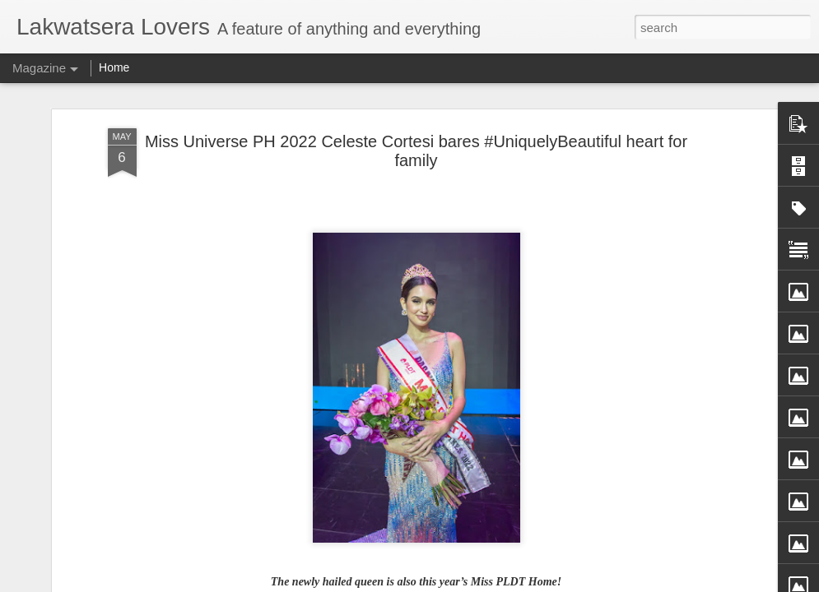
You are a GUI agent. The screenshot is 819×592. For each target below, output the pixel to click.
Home (114, 67)
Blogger (483, 583)
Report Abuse (531, 583)
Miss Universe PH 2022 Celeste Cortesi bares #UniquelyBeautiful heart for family (416, 128)
